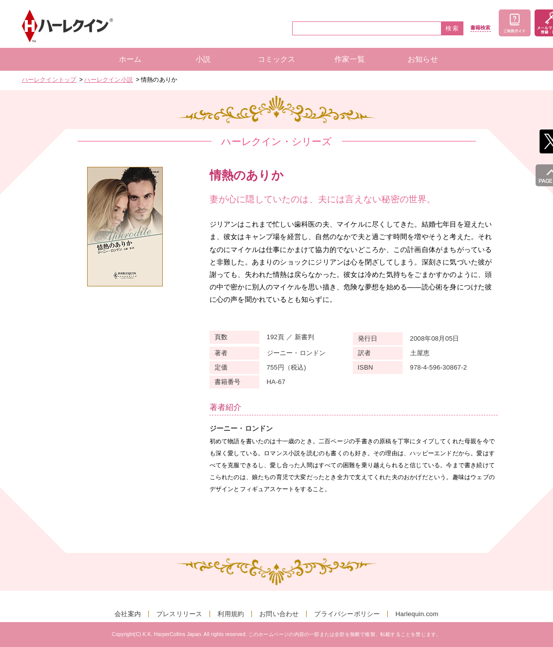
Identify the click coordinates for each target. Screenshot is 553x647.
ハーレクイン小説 (108, 79)
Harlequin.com (416, 614)
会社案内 (127, 614)
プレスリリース (179, 614)
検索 (452, 28)
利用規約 (231, 614)
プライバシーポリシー (347, 614)
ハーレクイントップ (49, 79)
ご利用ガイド (515, 22)
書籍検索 (480, 27)
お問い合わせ (279, 614)
